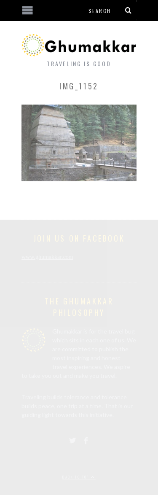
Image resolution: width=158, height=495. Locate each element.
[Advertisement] (69, 463)
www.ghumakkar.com (47, 257)
